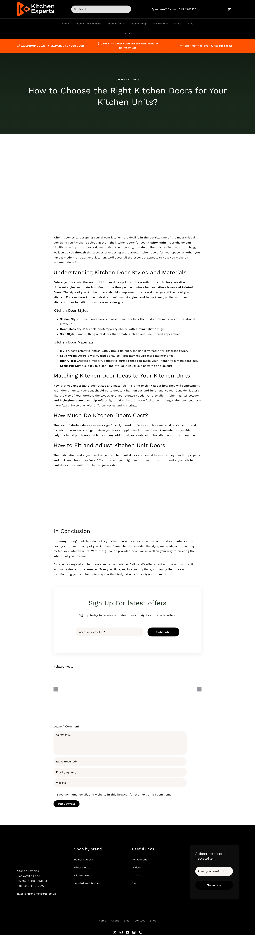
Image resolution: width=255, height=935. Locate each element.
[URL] (120, 782)
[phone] (140, 932)
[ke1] (36, 2)
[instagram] (121, 932)
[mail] (133, 932)
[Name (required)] (120, 761)
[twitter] (114, 932)
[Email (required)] (120, 772)
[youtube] (127, 932)
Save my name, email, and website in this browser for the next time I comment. (114, 794)
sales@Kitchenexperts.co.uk (36, 893)
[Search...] (101, 9)
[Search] (75, 9)
